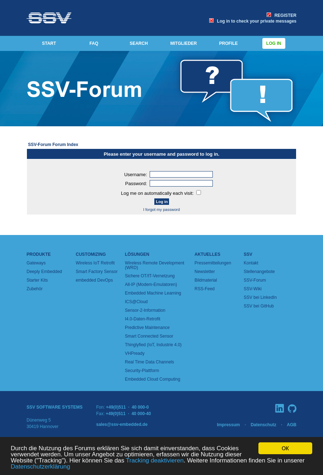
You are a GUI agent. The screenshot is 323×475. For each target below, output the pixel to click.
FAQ (93, 43)
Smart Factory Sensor (97, 271)
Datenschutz (263, 424)
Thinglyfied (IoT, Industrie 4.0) (153, 344)
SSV (248, 254)
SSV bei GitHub (259, 306)
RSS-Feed (205, 288)
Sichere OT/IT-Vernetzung (150, 275)
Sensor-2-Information (145, 310)
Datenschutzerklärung (40, 467)
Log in (273, 43)
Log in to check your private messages (252, 21)
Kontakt (251, 262)
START (49, 43)
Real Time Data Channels (149, 362)
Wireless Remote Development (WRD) (154, 265)
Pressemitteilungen (213, 262)
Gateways (36, 262)
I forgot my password (161, 209)
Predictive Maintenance (147, 327)
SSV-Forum (255, 280)
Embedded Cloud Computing (152, 379)
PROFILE (228, 43)
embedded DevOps (94, 280)
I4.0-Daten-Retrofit (142, 318)
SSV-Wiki (253, 288)
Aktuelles (207, 254)
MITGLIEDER (183, 43)
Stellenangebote (259, 271)
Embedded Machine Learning (153, 293)
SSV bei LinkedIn (260, 297)
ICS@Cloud (136, 301)
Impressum (228, 424)
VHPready (135, 353)
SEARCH (139, 43)
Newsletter (205, 271)
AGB (291, 424)
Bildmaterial (206, 280)
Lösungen (137, 254)
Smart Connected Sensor (149, 336)
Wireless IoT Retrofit (95, 262)
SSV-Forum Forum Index (53, 144)
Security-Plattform (142, 370)
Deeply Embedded (44, 271)
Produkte (39, 254)
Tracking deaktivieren (155, 460)
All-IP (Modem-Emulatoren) (151, 284)
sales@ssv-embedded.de (122, 424)
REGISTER (281, 15)
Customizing (91, 254)
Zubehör (35, 288)
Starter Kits (37, 280)
